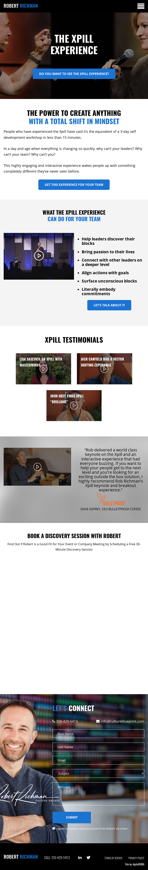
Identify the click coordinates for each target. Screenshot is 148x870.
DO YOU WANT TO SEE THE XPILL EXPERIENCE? (74, 74)
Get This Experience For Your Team (74, 185)
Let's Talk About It (109, 305)
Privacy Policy (136, 858)
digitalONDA (138, 864)
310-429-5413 (67, 721)
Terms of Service (113, 858)
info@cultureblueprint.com (122, 721)
